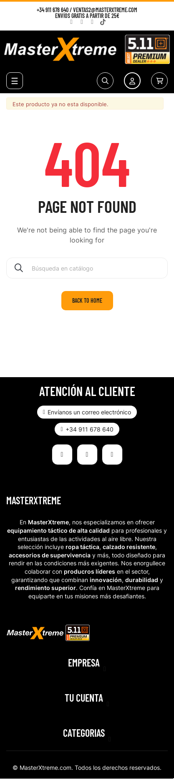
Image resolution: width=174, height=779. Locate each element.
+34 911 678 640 (52, 9)
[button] (87, 412)
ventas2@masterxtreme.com (105, 9)
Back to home (87, 300)
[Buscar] (87, 268)
